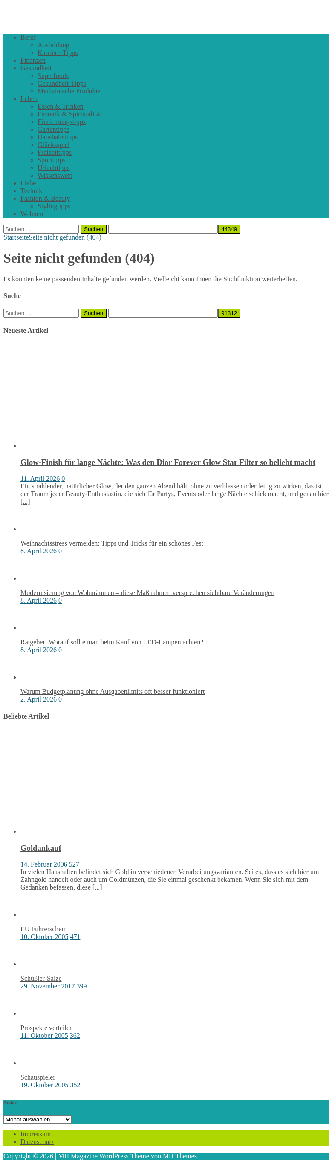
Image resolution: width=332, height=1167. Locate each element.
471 (75, 936)
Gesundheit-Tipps (62, 83)
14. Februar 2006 (43, 864)
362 (75, 1035)
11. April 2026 (40, 478)
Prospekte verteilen (46, 1027)
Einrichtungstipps (62, 121)
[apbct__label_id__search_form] (163, 229)
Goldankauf (40, 847)
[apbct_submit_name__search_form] (229, 229)
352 (75, 1085)
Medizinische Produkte (69, 91)
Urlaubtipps (54, 167)
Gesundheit (36, 68)
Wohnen (31, 213)
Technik (31, 190)
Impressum (35, 1134)
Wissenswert (55, 175)
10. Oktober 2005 (44, 936)
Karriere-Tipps (58, 52)
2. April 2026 (38, 699)
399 (82, 986)
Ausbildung (53, 45)
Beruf (28, 37)
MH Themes (180, 1156)
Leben (29, 98)
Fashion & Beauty (45, 198)
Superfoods (53, 75)
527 (74, 864)
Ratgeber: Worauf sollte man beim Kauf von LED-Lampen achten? (111, 642)
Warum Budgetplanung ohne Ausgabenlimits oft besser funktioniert (112, 691)
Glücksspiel (54, 144)
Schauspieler (37, 1077)
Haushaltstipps (58, 137)
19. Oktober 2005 (44, 1085)
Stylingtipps (54, 206)
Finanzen (33, 60)
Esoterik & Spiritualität (69, 114)
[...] (25, 501)
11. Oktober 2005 (44, 1035)
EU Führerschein (43, 929)
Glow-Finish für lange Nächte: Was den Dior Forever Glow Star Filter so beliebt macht (167, 462)
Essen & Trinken (61, 106)
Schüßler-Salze (41, 978)
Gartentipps (53, 129)
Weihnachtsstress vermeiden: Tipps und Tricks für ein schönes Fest (111, 543)
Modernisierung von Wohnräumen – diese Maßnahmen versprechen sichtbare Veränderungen (147, 592)
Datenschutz (37, 1141)
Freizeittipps (55, 152)
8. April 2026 (38, 551)
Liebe (28, 183)
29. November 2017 (47, 986)
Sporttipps (52, 160)
